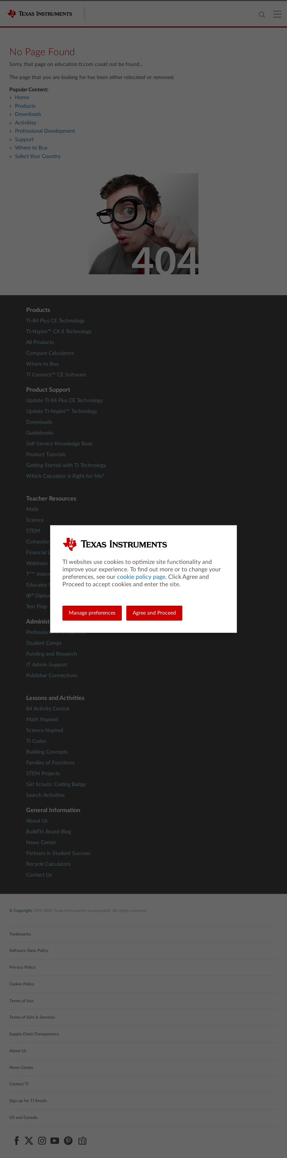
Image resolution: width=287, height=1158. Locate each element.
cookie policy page (141, 577)
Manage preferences (92, 613)
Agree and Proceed (154, 613)
